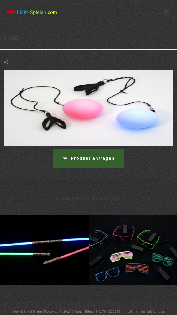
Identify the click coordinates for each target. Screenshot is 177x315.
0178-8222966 (109, 311)
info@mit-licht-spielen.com (144, 311)
